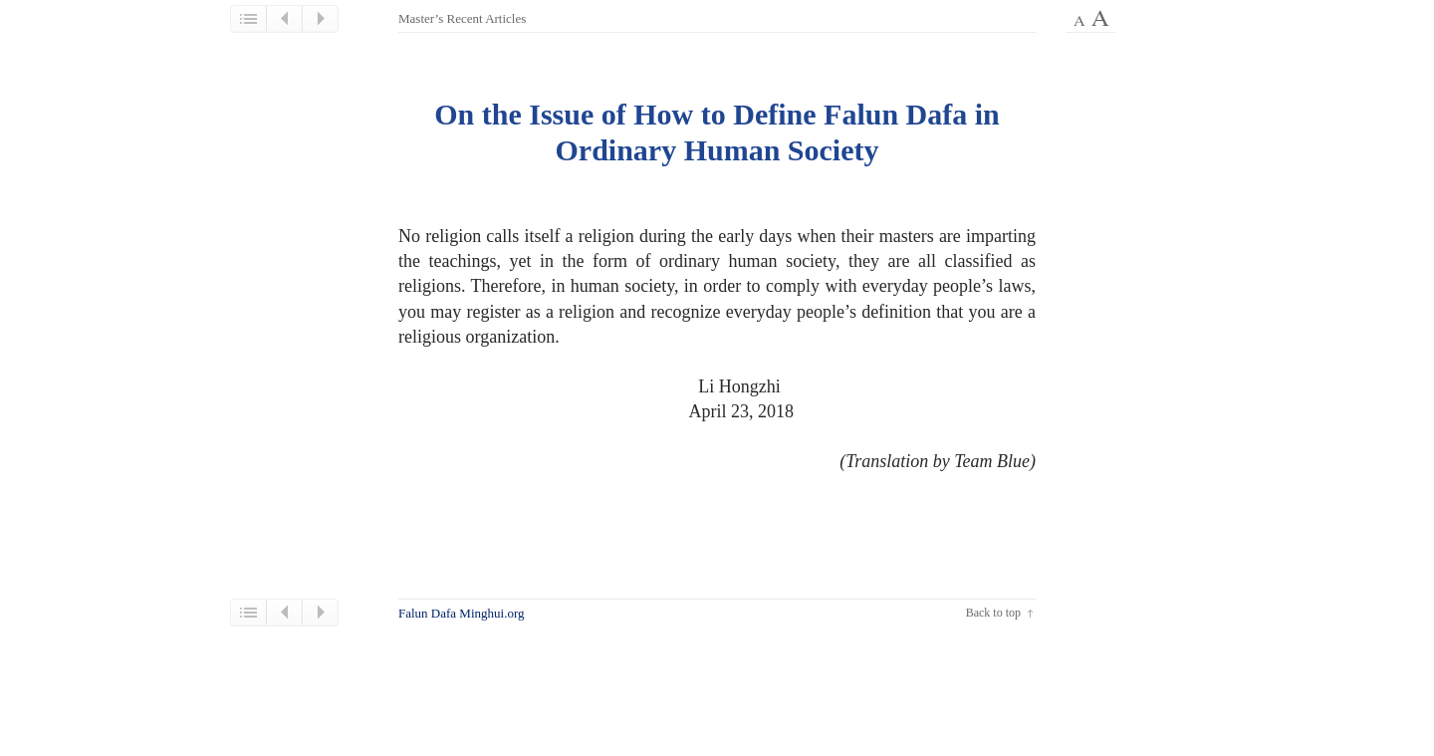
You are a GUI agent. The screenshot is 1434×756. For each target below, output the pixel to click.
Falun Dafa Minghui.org (461, 613)
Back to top (993, 613)
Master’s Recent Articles (462, 18)
